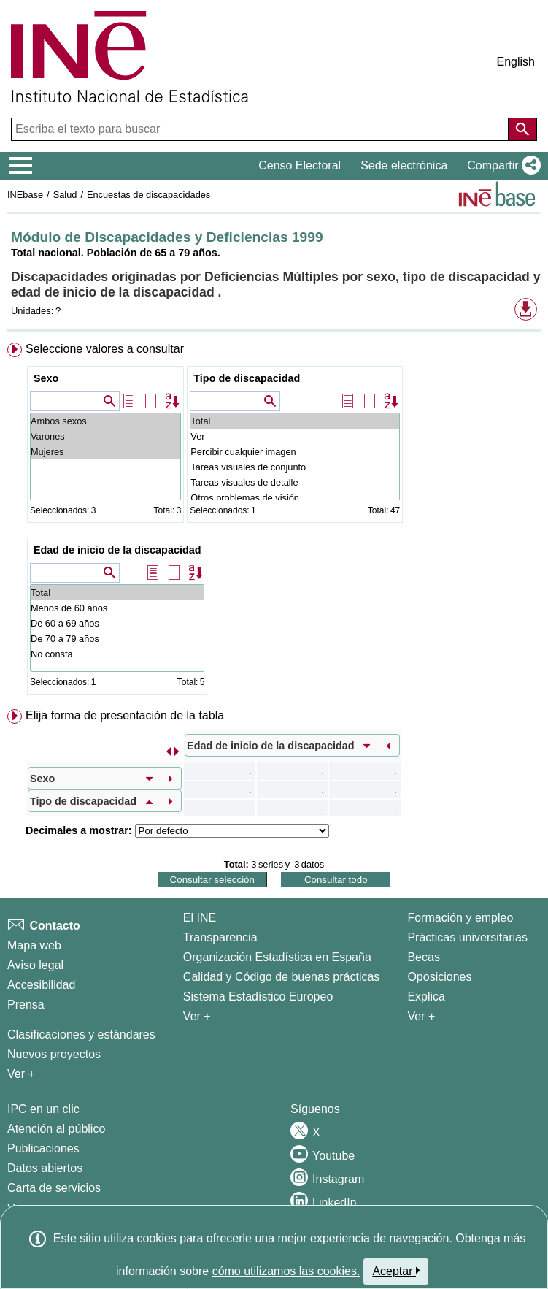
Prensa (26, 1004)
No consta (117, 654)
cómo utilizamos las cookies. (286, 1271)
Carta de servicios (54, 1188)
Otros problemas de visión (294, 497)
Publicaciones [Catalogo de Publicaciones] (43, 1148)
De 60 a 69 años (117, 623)
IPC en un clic (43, 1109)
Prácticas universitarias (467, 937)
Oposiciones (439, 977)
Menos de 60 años (117, 608)
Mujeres (105, 451)
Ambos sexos (105, 421)
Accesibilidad (41, 985)
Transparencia (220, 937)
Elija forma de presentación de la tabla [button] (125, 715)
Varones (105, 436)
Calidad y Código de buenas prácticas (281, 977)
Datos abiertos (44, 1168)
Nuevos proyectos (54, 1054)
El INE (199, 917)
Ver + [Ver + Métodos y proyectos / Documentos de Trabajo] (21, 1074)
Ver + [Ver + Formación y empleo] (421, 1016)
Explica (426, 996)
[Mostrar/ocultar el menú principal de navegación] (20, 166)
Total (294, 421)
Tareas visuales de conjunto (294, 467)
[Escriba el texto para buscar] (261, 129)
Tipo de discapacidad (246, 378)
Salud (65, 194)
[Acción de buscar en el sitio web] (522, 129)
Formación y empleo (460, 917)
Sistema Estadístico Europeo (258, 996)
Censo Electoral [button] (299, 165)
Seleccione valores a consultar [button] (105, 349)
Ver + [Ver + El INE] (197, 1016)
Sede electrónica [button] (403, 165)
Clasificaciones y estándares (81, 1034)
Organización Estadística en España (277, 957)
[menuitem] (274, 521)
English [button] (516, 62)
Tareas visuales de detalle (294, 482)
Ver (294, 436)
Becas (423, 957)
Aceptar (396, 1270)
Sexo (46, 378)
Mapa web (34, 945)
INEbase (25, 194)
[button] (501, 166)
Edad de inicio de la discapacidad (117, 550)
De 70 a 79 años (117, 638)
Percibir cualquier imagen (294, 451)
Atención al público (56, 1128)
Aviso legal (35, 965)
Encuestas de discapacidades (148, 194)
